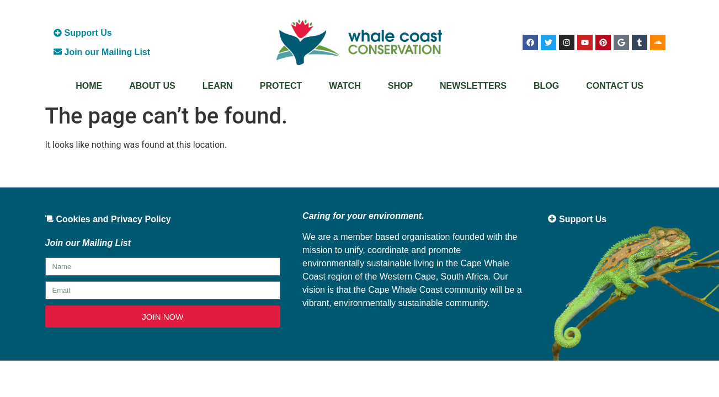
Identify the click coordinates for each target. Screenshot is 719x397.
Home (89, 85)
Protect (281, 85)
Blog (546, 85)
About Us (152, 85)
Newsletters (473, 85)
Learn (218, 85)
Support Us (88, 32)
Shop (400, 85)
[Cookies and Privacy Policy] (49, 218)
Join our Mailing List (108, 52)
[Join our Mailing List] (58, 51)
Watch (344, 85)
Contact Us (614, 85)
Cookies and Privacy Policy (113, 219)
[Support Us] (58, 33)
